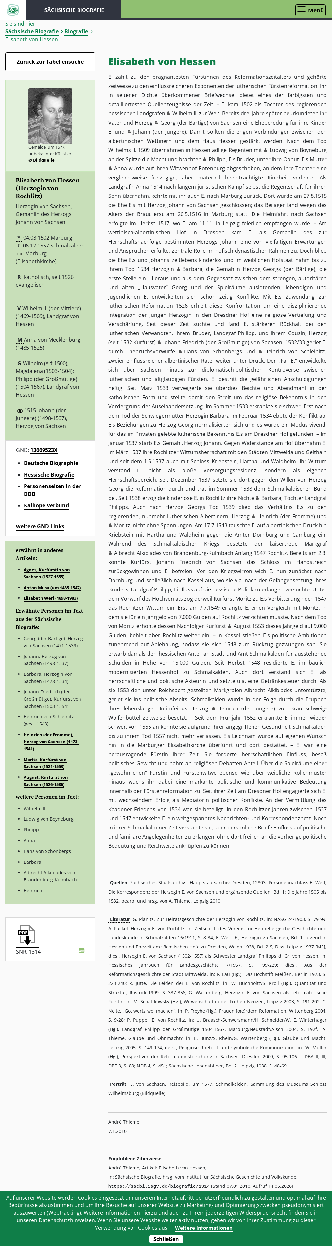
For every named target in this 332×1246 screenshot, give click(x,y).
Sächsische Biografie (32, 31)
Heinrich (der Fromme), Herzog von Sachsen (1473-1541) (51, 742)
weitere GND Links (40, 526)
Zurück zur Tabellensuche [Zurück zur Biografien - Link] (50, 61)
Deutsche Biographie (51, 463)
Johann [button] (141, 131)
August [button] (242, 626)
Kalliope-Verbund (46, 505)
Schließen (166, 1239)
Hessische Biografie (49, 474)
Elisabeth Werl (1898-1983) (51, 598)
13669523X (44, 449)
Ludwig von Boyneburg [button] (298, 150)
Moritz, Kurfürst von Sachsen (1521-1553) (45, 763)
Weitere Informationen (204, 1227)
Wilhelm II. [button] (185, 113)
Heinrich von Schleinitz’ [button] (294, 351)
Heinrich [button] (267, 516)
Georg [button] (168, 122)
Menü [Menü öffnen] (316, 10)
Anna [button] (120, 168)
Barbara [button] (192, 269)
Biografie (76, 31)
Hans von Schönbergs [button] (213, 351)
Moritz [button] (122, 525)
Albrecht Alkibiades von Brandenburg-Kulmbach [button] (174, 552)
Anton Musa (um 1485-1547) (52, 587)
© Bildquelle (41, 160)
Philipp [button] (217, 159)
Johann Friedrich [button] (183, 342)
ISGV (13, 10)
